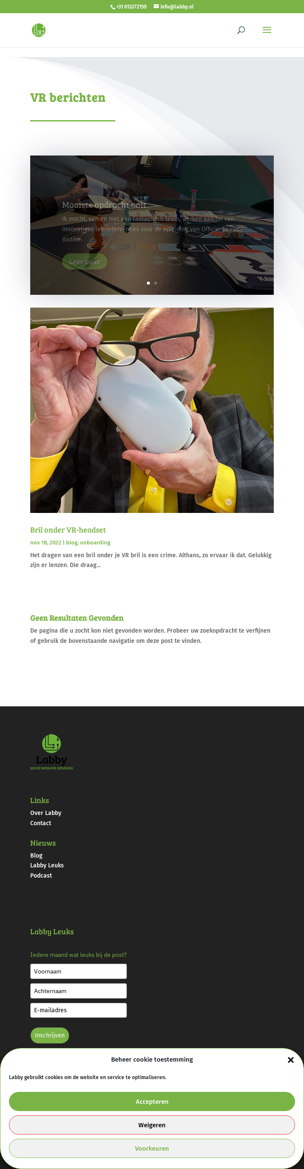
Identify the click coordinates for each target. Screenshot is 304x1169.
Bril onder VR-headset (68, 529)
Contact (40, 823)
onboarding (95, 542)
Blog (36, 855)
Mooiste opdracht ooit (104, 209)
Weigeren (152, 1125)
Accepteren (152, 1102)
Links (39, 800)
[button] (291, 1060)
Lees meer (84, 265)
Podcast (41, 875)
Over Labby (45, 813)
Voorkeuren (152, 1148)
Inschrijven (50, 1035)
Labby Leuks (47, 865)
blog (71, 542)
